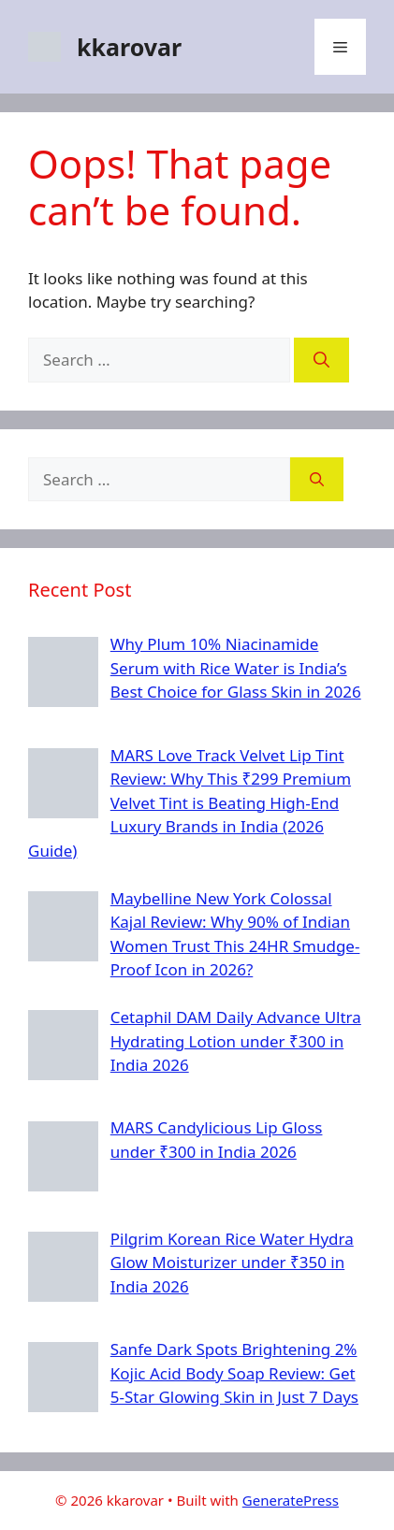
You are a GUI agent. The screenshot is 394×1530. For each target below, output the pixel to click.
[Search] (321, 360)
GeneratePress (290, 1500)
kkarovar (129, 47)
